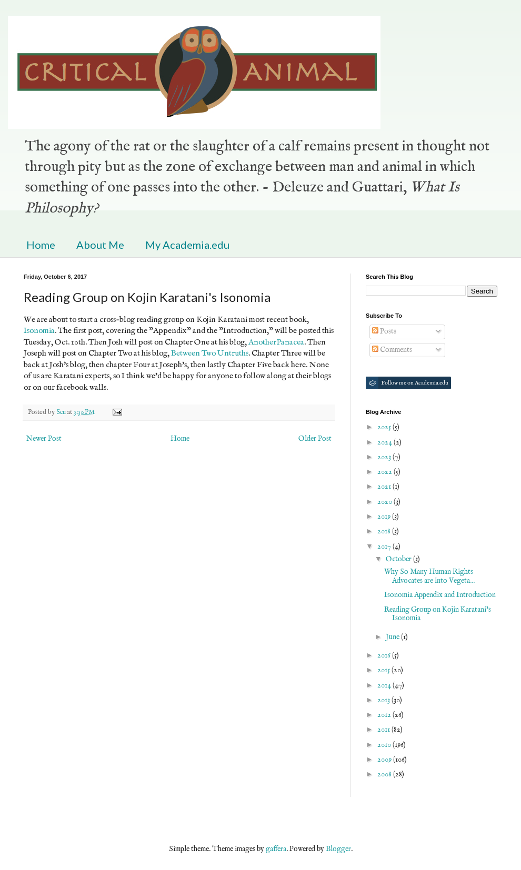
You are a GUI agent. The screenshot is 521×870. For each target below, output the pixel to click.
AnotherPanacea (276, 342)
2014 (385, 685)
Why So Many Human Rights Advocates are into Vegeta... (429, 576)
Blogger (338, 849)
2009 (385, 759)
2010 (385, 745)
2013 (384, 700)
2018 (384, 531)
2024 (385, 442)
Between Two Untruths (209, 353)
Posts (384, 331)
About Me (100, 244)
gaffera (276, 849)
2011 (384, 729)
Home (40, 244)
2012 (385, 715)
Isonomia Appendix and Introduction (440, 595)
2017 (385, 546)
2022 (385, 472)
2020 (385, 502)
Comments (392, 350)
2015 (384, 670)
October (399, 559)
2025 (385, 427)
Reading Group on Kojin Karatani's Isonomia (437, 614)
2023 (385, 457)
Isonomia (39, 331)
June (393, 637)
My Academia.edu (187, 244)
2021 (385, 486)
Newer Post (44, 438)
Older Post (315, 438)
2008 (385, 774)
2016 (384, 655)
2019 (384, 516)
